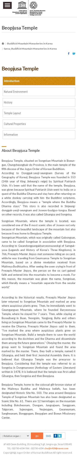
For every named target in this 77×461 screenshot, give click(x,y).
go (37, 435)
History (8, 102)
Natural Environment (16, 91)
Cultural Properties (15, 124)
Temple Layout (12, 113)
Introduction (12, 81)
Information (11, 134)
